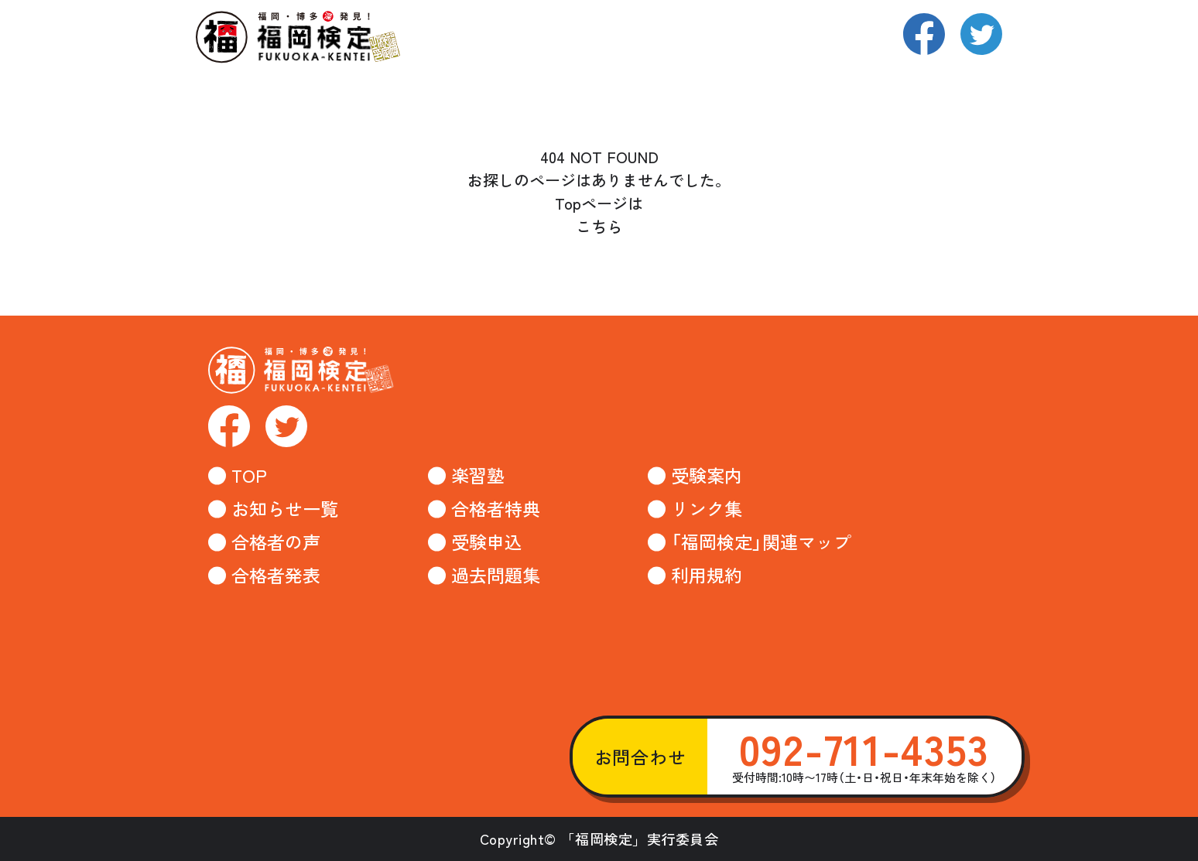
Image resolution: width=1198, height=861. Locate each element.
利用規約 (706, 575)
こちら (599, 226)
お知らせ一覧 (284, 509)
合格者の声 (275, 542)
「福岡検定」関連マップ (761, 542)
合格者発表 (275, 575)
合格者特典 (495, 509)
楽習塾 (478, 475)
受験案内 (706, 475)
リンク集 (706, 509)
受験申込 (486, 542)
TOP (249, 475)
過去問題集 (495, 575)
